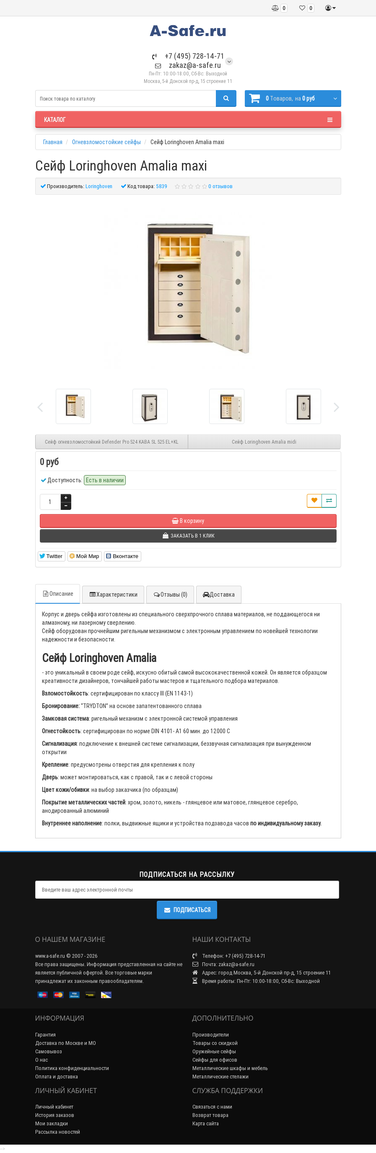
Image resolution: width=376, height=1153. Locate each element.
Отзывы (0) (170, 594)
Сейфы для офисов (214, 1059)
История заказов (54, 1115)
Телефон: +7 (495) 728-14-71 (228, 955)
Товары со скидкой (215, 1043)
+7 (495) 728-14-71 (188, 56)
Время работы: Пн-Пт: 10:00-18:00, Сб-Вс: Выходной (256, 981)
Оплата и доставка (56, 1076)
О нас (41, 1059)
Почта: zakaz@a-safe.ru (223, 964)
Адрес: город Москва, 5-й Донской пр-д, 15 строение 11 (261, 972)
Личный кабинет (54, 1106)
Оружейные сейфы (214, 1051)
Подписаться (186, 910)
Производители (210, 1034)
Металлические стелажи (220, 1076)
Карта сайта (205, 1123)
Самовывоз (48, 1051)
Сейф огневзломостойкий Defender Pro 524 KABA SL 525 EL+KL (112, 442)
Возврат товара (210, 1115)
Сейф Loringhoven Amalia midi (264, 442)
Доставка (219, 594)
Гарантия (45, 1034)
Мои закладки (51, 1123)
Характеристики (113, 594)
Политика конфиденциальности (72, 1068)
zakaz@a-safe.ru (188, 65)
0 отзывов (220, 186)
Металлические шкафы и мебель (230, 1068)
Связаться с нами (212, 1106)
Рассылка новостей (57, 1131)
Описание (57, 593)
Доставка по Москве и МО (65, 1043)
